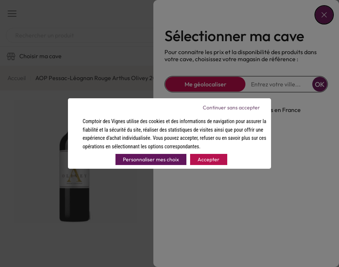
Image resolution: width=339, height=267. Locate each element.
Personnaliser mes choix (151, 159)
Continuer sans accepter (231, 107)
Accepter (208, 159)
